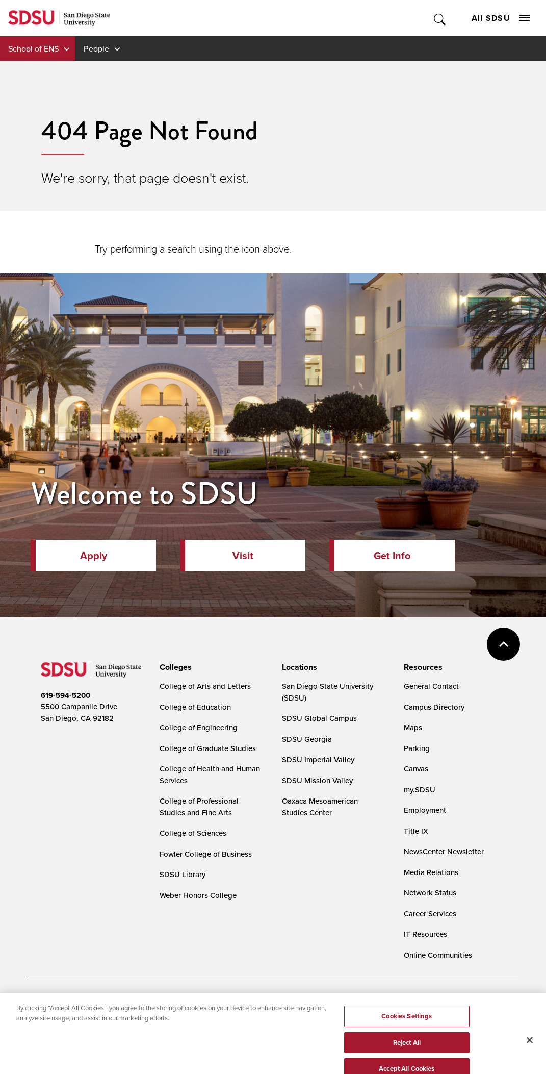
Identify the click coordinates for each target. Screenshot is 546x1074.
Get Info (392, 555)
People (96, 48)
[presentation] (174, 667)
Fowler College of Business (206, 853)
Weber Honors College (198, 895)
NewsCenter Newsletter (444, 851)
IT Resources (425, 934)
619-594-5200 (65, 695)
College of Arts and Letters (205, 686)
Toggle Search (440, 18)
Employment (425, 810)
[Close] (529, 1051)
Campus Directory (434, 707)
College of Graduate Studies (208, 748)
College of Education (195, 707)
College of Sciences (193, 833)
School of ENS (33, 48)
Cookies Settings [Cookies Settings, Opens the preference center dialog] (406, 1027)
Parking (417, 748)
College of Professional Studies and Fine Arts (199, 806)
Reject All (407, 1054)
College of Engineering (199, 727)
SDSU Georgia (307, 739)
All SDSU (501, 18)
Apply (93, 555)
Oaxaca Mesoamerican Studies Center (320, 806)
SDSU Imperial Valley (318, 759)
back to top (503, 644)
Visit (242, 555)
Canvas (416, 768)
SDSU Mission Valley (317, 780)
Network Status (430, 892)
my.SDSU (419, 789)
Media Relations (431, 872)
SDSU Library (182, 874)
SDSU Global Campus (319, 718)
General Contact (431, 686)
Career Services (430, 913)
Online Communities (438, 955)
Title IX (416, 831)
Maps (413, 727)
